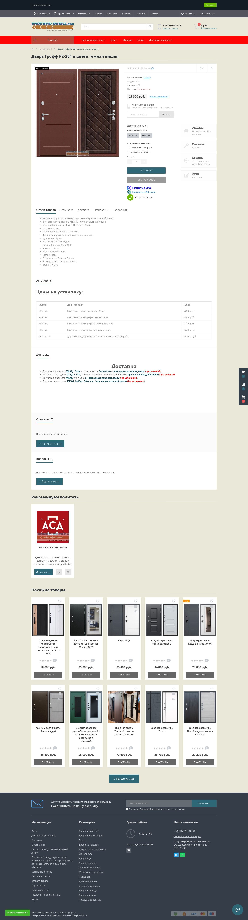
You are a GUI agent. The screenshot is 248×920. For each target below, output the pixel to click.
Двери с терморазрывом (92, 846)
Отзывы (127, 39)
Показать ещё (124, 776)
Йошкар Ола (86, 851)
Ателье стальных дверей (52, 547)
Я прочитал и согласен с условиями (157, 806)
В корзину (146, 170)
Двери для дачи (87, 892)
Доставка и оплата (161, 39)
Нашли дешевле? (159, 96)
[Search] (150, 27)
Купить (166, 114)
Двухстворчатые (88, 878)
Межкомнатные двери (91, 869)
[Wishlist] (202, 68)
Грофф (147, 77)
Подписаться (204, 801)
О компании (84, 13)
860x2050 (133, 135)
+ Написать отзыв (50, 444)
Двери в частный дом (91, 833)
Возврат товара (40, 878)
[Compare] (212, 68)
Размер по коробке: (137, 130)
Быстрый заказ (146, 179)
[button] (243, 399)
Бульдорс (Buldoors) (89, 865)
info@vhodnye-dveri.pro (188, 834)
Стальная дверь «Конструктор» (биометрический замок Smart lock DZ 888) (48, 647)
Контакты (126, 13)
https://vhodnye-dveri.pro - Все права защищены (53, 910)
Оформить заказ (209, 28)
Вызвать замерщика (17, 912)
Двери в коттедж (88, 888)
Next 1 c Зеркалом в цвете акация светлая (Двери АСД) (86, 643)
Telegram (176, 852)
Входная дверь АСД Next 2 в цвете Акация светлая (200, 731)
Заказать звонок (170, 28)
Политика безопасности (151, 806)
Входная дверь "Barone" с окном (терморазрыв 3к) (124, 731)
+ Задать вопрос (49, 481)
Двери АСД (85, 856)
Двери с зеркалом (89, 842)
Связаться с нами (41, 873)
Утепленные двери (89, 883)
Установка (112, 13)
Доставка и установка (43, 833)
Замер (192, 173)
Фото (34, 828)
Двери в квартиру (89, 828)
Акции (140, 39)
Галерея (154, 13)
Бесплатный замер (41, 869)
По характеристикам (90, 897)
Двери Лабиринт (88, 860)
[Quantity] (136, 161)
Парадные (84, 874)
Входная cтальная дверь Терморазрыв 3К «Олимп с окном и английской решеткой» (86, 734)
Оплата (98, 13)
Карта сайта (38, 883)
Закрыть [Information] (210, 4)
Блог (114, 39)
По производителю (93, 39)
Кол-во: (131, 156)
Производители (40, 887)
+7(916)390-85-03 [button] (185, 829)
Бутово (82, 837)
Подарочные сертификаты (46, 892)
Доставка (194, 127)
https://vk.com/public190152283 (128, 848)
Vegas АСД (124, 640)
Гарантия (140, 13)
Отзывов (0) (101, 210)
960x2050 (146, 135)
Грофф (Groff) (46, 49)
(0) (152, 68)
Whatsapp (182, 852)
